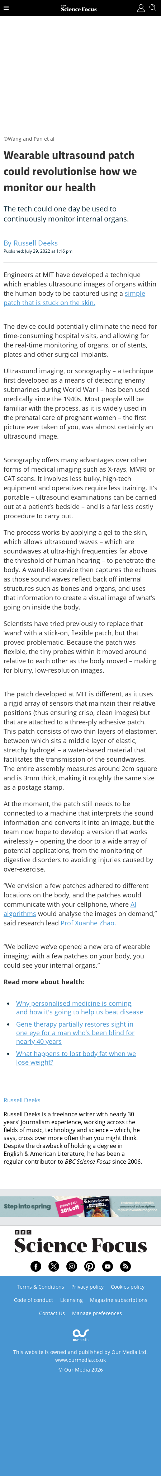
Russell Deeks (22, 1100)
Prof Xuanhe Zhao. (88, 923)
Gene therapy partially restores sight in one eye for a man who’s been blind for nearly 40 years (75, 1033)
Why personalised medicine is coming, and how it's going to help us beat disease (79, 1007)
